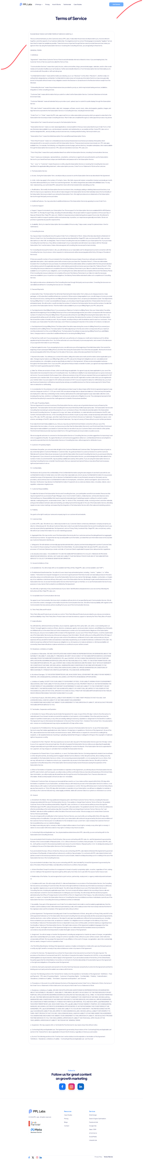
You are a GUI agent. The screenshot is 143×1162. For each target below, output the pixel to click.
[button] (39, 4)
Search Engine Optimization (97, 1118)
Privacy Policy (98, 1156)
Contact (66, 1126)
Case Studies (78, 4)
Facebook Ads (93, 1122)
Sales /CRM (92, 1129)
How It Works (56, 4)
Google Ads (92, 1126)
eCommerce (93, 1133)
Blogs (66, 1122)
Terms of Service (108, 1156)
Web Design (93, 1115)
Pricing (47, 4)
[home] (26, 4)
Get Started (116, 4)
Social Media (93, 1136)
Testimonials (67, 4)
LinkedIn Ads (93, 1140)
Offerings (38, 4)
